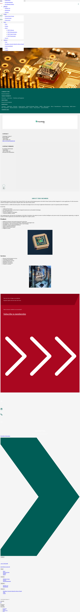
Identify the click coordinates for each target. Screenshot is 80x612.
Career (4, 593)
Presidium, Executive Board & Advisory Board (12, 591)
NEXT (4, 574)
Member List (5, 585)
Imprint (4, 609)
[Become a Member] (40, 401)
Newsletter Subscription (5, 436)
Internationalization (7, 581)
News (4, 571)
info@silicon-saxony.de (5, 566)
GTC (4, 611)
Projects (4, 580)
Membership (5, 586)
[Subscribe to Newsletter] (40, 422)
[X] (0, 602)
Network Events (6, 572)
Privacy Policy (5, 610)
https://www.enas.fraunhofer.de (8, 140)
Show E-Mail (5, 138)
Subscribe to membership (14, 314)
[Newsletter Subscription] (40, 497)
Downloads (5, 608)
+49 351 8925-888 (4, 563)
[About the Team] (40, 414)
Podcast (4, 573)
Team (4, 592)
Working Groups (6, 579)
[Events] (40, 409)
